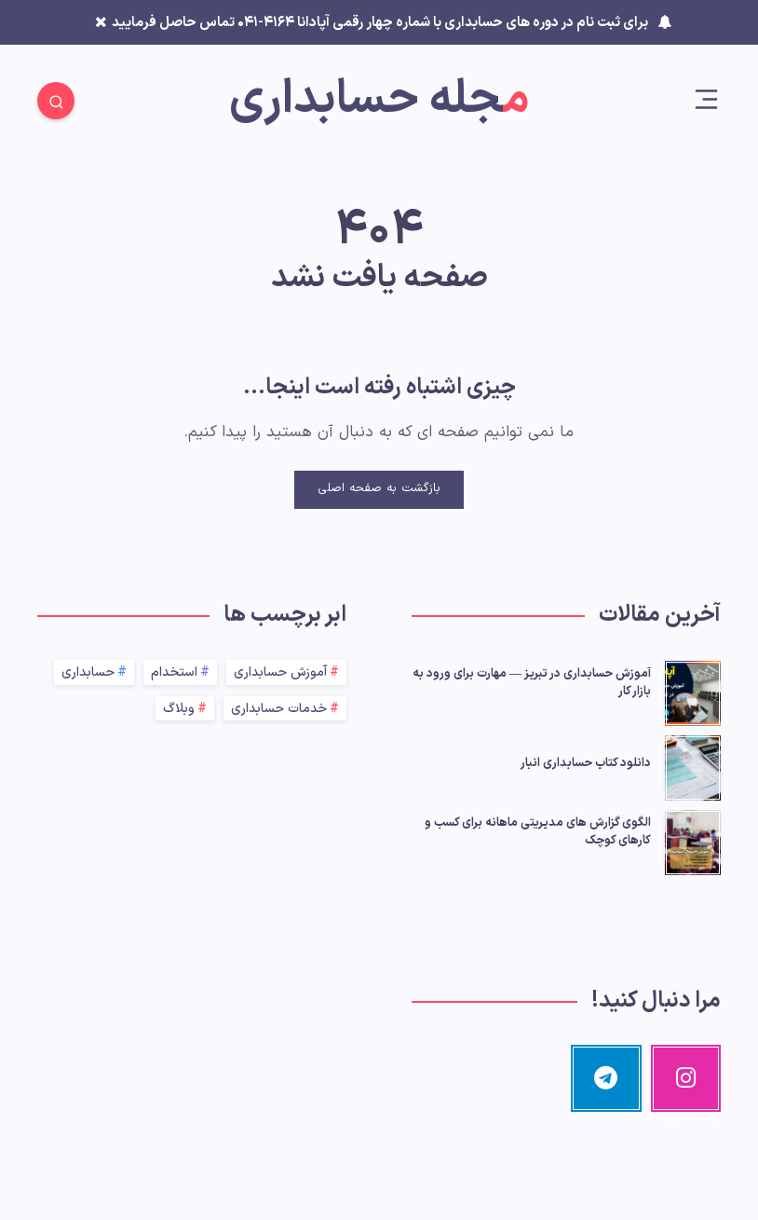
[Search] (55, 100)
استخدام (174, 672)
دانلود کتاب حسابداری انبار (586, 763)
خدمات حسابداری (279, 709)
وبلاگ (179, 709)
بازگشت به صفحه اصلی (379, 488)
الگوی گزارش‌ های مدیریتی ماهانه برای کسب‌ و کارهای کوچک (538, 832)
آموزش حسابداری (280, 672)
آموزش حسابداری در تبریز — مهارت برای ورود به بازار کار (532, 683)
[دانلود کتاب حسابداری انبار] (693, 765)
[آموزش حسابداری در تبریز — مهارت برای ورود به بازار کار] (693, 690)
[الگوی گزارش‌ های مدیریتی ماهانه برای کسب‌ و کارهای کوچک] (693, 840)
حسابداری (88, 672)
